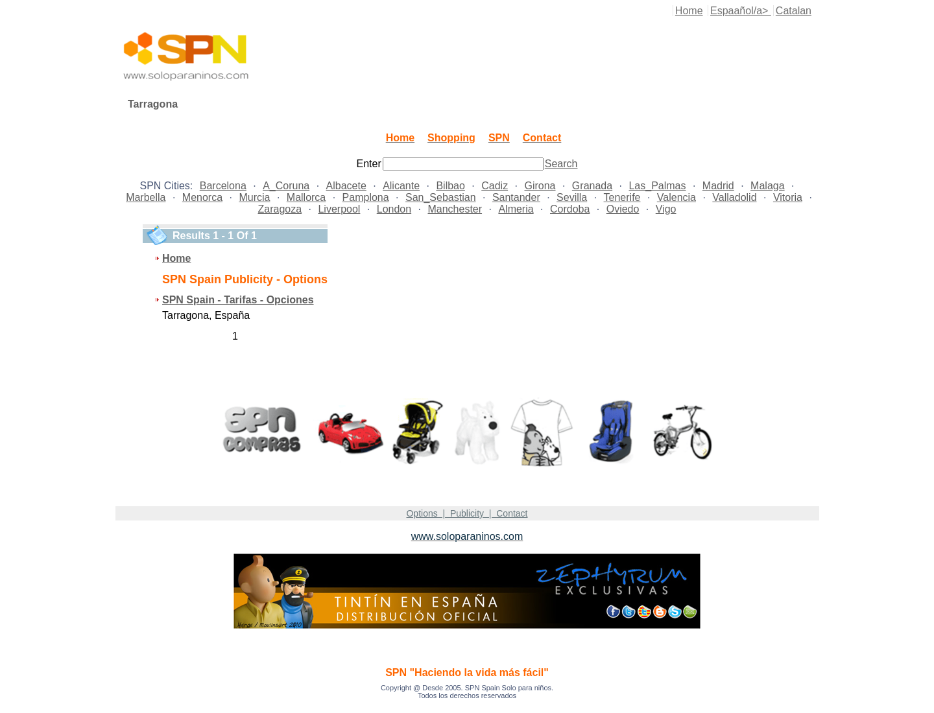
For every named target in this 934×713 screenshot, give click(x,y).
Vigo (666, 209)
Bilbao (450, 185)
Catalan (793, 10)
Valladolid (734, 197)
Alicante (401, 185)
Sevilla (572, 197)
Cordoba (570, 209)
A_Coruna (286, 185)
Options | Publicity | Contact (466, 513)
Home (689, 10)
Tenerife (622, 197)
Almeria (515, 209)
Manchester (454, 209)
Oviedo (623, 209)
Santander (516, 197)
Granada (592, 185)
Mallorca (306, 197)
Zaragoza (280, 209)
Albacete (346, 185)
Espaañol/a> (740, 10)
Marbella (145, 197)
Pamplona (365, 197)
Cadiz (494, 185)
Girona (539, 185)
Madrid (718, 185)
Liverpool (339, 209)
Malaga (767, 185)
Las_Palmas (657, 185)
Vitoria (787, 197)
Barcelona (223, 185)
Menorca (202, 197)
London (394, 209)
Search (561, 163)
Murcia (254, 197)
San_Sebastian (440, 197)
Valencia (676, 197)
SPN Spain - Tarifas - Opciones (238, 299)
